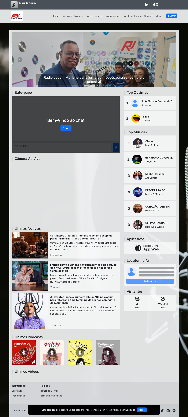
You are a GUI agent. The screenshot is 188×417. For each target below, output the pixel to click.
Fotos (89, 16)
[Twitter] (162, 410)
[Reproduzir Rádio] (146, 4)
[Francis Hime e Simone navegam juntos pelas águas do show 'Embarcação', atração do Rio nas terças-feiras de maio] (66, 276)
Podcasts (67, 16)
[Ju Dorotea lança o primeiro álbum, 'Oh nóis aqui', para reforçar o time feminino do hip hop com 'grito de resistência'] (66, 311)
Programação (112, 16)
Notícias (79, 16)
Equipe (138, 16)
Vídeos (98, 16)
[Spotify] (174, 410)
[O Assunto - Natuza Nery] (108, 352)
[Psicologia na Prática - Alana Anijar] (52, 352)
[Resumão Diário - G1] (24, 352)
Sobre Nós (17, 391)
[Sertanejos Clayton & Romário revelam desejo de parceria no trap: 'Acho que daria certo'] (66, 245)
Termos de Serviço (49, 391)
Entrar (172, 16)
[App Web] (150, 248)
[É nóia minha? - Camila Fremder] (80, 352)
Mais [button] (158, 16)
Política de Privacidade (51, 395)
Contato (148, 16)
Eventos (127, 16)
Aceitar (142, 410)
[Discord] (168, 410)
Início (56, 16)
